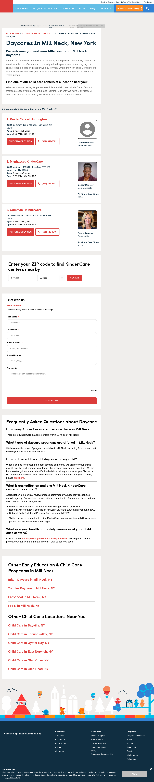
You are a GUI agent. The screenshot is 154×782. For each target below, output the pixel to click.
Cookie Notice (40, 775)
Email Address (52, 346)
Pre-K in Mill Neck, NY (24, 605)
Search (74, 278)
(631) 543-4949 (47, 232)
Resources (68, 8)
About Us (59, 736)
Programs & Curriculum (45, 8)
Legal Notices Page (12, 778)
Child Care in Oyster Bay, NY (28, 643)
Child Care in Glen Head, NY (28, 669)
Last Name (52, 334)
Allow (134, 774)
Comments (12, 368)
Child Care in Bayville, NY (26, 625)
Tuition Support (98, 736)
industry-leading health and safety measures (45, 538)
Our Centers (22, 8)
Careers (58, 747)
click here (19, 478)
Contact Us (105, 8)
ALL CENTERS (12, 33)
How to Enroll (97, 739)
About (82, 8)
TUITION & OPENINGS (20, 141)
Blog (92, 8)
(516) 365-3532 (47, 183)
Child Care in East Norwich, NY (30, 651)
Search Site (147, 9)
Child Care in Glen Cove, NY (28, 660)
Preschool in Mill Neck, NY (27, 597)
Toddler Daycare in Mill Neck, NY (31, 588)
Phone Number (52, 359)
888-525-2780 (14, 305)
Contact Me (51, 401)
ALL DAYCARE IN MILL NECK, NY (36, 33)
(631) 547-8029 (47, 141)
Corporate (59, 751)
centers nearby (128, 8)
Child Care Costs (98, 743)
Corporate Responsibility (102, 754)
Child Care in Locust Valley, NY (30, 634)
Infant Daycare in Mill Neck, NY (30, 579)
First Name (52, 321)
